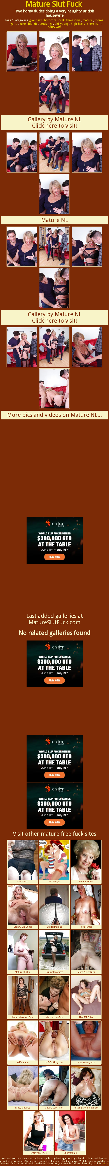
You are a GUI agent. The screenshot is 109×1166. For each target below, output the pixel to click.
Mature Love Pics (54, 997)
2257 (105, 1163)
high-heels (78, 23)
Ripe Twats (86, 906)
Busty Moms (70, 1132)
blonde (33, 23)
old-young (62, 23)
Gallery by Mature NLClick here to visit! (55, 122)
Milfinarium (23, 1042)
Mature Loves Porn (54, 1087)
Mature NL (54, 220)
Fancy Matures (23, 1087)
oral (61, 20)
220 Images (54, 861)
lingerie (12, 23)
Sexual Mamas (54, 906)
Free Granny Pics (86, 1042)
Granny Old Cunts (23, 906)
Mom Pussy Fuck (86, 951)
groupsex (35, 20)
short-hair (94, 23)
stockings (46, 23)
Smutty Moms (86, 861)
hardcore (50, 20)
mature (88, 20)
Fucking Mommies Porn (86, 1087)
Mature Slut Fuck (54, 4)
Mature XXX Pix (23, 951)
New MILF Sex (86, 997)
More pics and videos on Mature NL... (54, 415)
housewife (55, 27)
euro (22, 23)
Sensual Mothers (54, 951)
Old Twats (23, 861)
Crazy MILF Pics (38, 1132)
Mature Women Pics (23, 997)
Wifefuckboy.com (54, 1042)
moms (99, 20)
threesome (73, 20)
